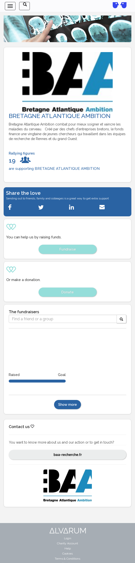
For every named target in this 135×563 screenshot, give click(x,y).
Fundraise (67, 249)
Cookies (67, 553)
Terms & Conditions (67, 558)
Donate (67, 292)
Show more (67, 405)
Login (67, 538)
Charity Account (67, 543)
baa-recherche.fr (68, 455)
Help (67, 548)
